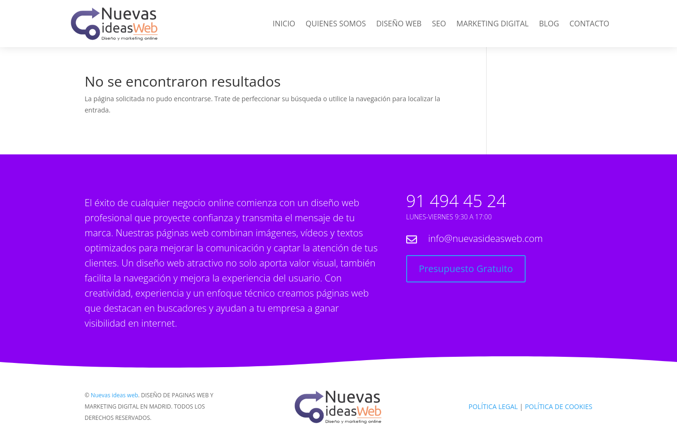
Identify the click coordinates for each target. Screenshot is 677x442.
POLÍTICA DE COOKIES (558, 406)
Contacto (589, 24)
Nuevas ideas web (114, 395)
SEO (439, 24)
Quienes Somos (336, 24)
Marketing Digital (493, 24)
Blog (549, 24)
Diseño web (398, 24)
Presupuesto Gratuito (466, 268)
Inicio (284, 24)
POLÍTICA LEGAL (493, 406)
